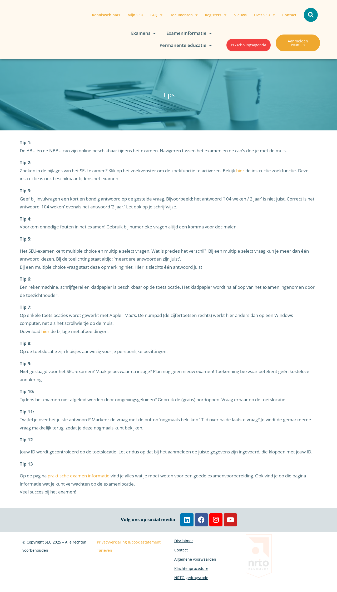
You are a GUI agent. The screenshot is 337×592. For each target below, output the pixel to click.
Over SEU (264, 15)
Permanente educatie (186, 45)
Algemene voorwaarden (195, 566)
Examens (143, 33)
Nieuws (240, 14)
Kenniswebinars (106, 14)
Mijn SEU (135, 14)
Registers (215, 15)
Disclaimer (183, 542)
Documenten (184, 15)
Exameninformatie (189, 33)
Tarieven (104, 550)
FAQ (156, 15)
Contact (289, 14)
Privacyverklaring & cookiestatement (129, 542)
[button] (311, 15)
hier (240, 171)
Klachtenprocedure (191, 578)
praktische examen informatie (79, 476)
